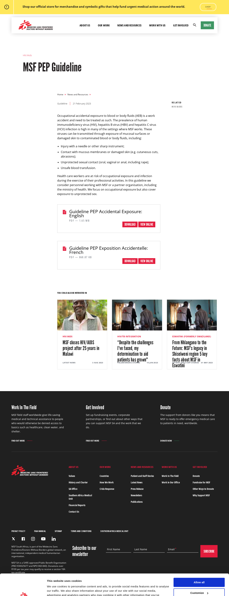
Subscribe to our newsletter (84, 551)
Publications (137, 501)
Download (130, 224)
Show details (55, 588)
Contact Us (74, 511)
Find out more (18, 441)
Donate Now (166, 440)
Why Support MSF (201, 495)
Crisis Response (107, 489)
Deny (199, 583)
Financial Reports (77, 505)
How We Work (107, 482)
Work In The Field (170, 476)
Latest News (136, 482)
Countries (104, 476)
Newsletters (136, 495)
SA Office (73, 489)
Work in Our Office (171, 482)
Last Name (140, 549)
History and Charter (78, 482)
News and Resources (77, 94)
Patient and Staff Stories (142, 476)
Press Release (137, 489)
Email (171, 549)
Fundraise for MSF (201, 482)
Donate (207, 25)
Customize (199, 572)
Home (60, 94)
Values (72, 476)
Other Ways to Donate (203, 489)
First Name (113, 549)
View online (146, 224)
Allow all (199, 562)
